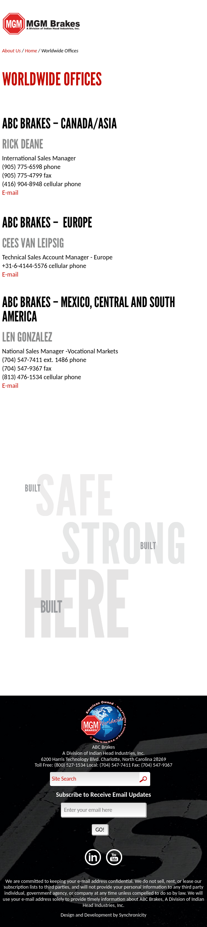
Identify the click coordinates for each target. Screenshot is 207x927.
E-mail (10, 193)
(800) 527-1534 (70, 765)
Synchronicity (132, 915)
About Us (12, 51)
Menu (198, 25)
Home (31, 51)
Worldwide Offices (59, 51)
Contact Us (103, 429)
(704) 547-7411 (115, 765)
